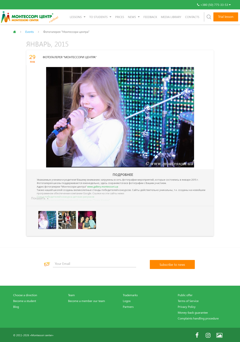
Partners (128, 306)
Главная (14, 32)
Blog (16, 306)
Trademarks (130, 294)
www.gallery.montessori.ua (102, 186)
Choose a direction (25, 294)
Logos (126, 300)
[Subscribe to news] (172, 263)
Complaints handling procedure (198, 318)
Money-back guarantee (193, 312)
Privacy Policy (187, 306)
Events (29, 32)
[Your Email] (94, 263)
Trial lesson (225, 16)
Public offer (185, 294)
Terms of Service (188, 300)
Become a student (24, 300)
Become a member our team (86, 300)
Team (71, 294)
